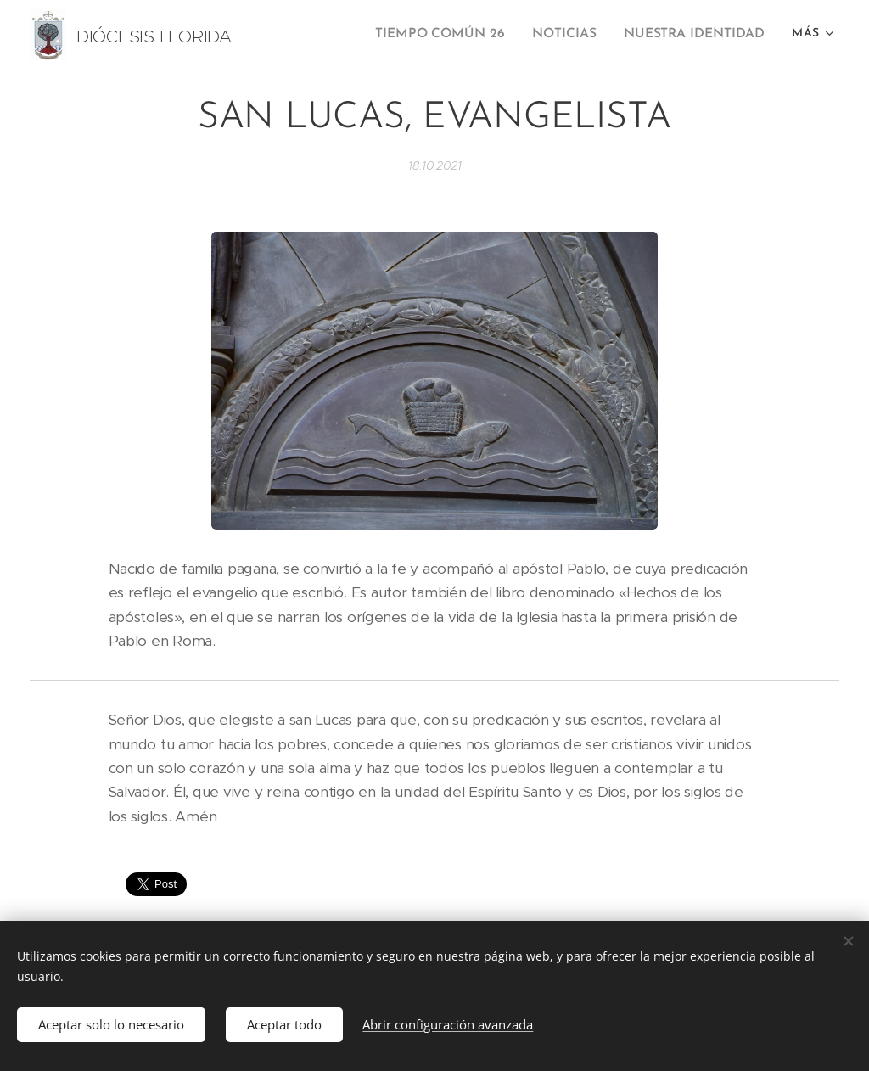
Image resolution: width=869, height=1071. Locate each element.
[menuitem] (454, 35)
